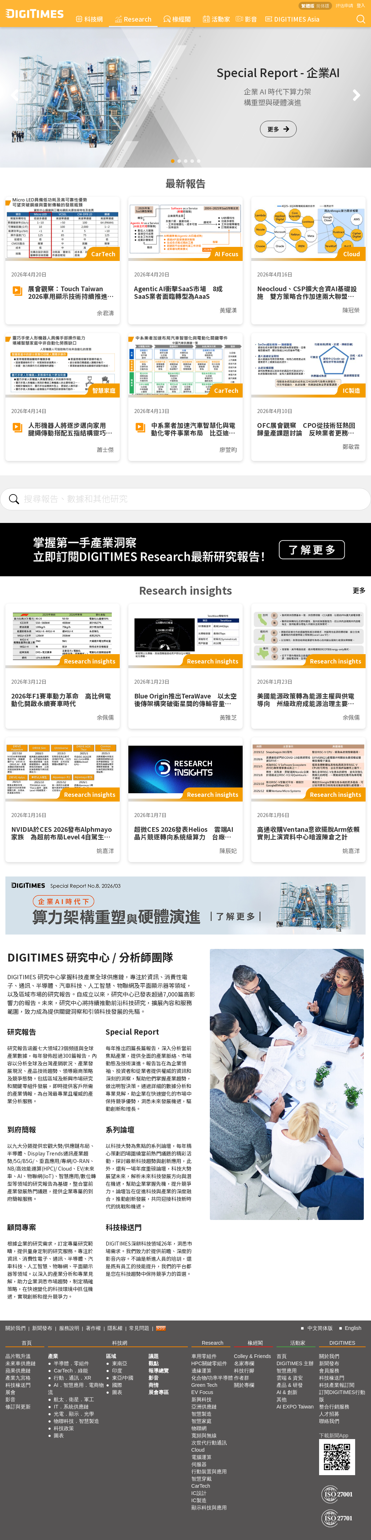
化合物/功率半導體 (212, 1378)
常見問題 (139, 1328)
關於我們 (15, 1328)
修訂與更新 (18, 1407)
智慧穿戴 (201, 1479)
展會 (10, 1392)
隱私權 (115, 1328)
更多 (278, 129)
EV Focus (202, 1392)
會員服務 (329, 1370)
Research (133, 18)
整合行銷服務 (334, 1407)
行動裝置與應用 (209, 1471)
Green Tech (204, 1385)
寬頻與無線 (204, 1435)
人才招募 (329, 1414)
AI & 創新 (287, 1392)
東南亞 (119, 1363)
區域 (111, 1356)
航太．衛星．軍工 (74, 1399)
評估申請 (344, 5)
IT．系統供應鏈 (71, 1407)
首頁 (27, 1343)
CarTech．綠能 (71, 1370)
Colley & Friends (252, 1356)
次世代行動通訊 (209, 1443)
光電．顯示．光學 (74, 1414)
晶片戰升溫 (18, 1356)
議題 (154, 1356)
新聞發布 (42, 1328)
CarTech (200, 1486)
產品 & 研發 (290, 1385)
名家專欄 (244, 1363)
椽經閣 (177, 18)
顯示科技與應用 (209, 1507)
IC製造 (199, 1500)
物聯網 (199, 1428)
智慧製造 (201, 1414)
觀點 (154, 1363)
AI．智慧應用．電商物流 (76, 1388)
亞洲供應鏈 (204, 1407)
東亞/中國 (123, 1378)
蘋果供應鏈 (18, 1370)
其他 (282, 1399)
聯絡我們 (329, 1421)
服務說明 (69, 1328)
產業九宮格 (18, 1378)
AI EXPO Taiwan (295, 1407)
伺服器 (199, 1464)
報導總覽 (159, 1370)
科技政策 (64, 1428)
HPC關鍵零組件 (209, 1363)
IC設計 (199, 1493)
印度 (117, 1370)
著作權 (93, 1328)
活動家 (216, 18)
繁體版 (307, 6)
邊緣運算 (201, 1370)
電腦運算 (201, 1457)
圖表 (59, 1435)
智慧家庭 (201, 1421)
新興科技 (201, 1399)
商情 (154, 1385)
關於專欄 (244, 1385)
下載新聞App (333, 1435)
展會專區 (159, 1392)
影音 (245, 18)
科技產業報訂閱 (336, 1385)
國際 (117, 1385)
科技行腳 (244, 1370)
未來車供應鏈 (20, 1363)
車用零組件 (204, 1356)
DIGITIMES (342, 1343)
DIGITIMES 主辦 (295, 1363)
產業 (53, 1356)
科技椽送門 (18, 1385)
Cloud (198, 1450)
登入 (361, 5)
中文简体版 (320, 1328)
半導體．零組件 (71, 1363)
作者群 (241, 1378)
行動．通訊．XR (72, 1378)
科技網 (89, 18)
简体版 (322, 6)
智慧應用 (287, 1370)
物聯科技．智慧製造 (76, 1421)
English (353, 1328)
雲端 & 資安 (290, 1378)
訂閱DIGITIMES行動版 (342, 1395)
